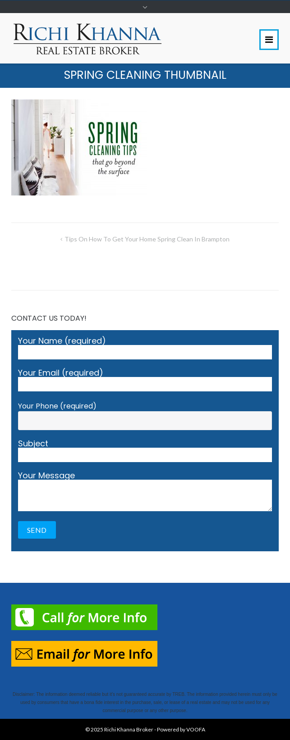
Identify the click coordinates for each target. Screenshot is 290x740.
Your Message (145, 491)
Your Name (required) (145, 348)
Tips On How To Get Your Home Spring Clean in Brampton (147, 239)
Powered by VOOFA (181, 729)
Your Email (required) (145, 380)
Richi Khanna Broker (128, 729)
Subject (145, 451)
